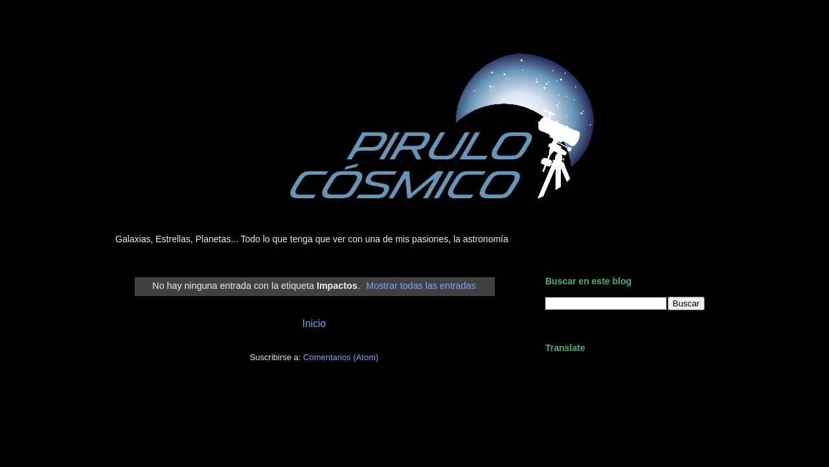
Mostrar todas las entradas (420, 285)
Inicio (314, 323)
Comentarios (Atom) (340, 357)
